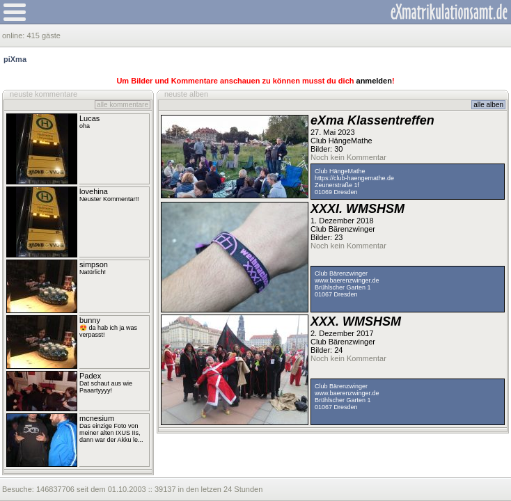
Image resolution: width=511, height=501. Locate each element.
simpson (93, 264)
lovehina (93, 191)
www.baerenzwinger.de (347, 280)
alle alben (488, 105)
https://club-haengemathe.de (354, 178)
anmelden (374, 81)
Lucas (89, 118)
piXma (14, 59)
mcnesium (96, 418)
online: (14, 35)
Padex (90, 376)
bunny (89, 320)
